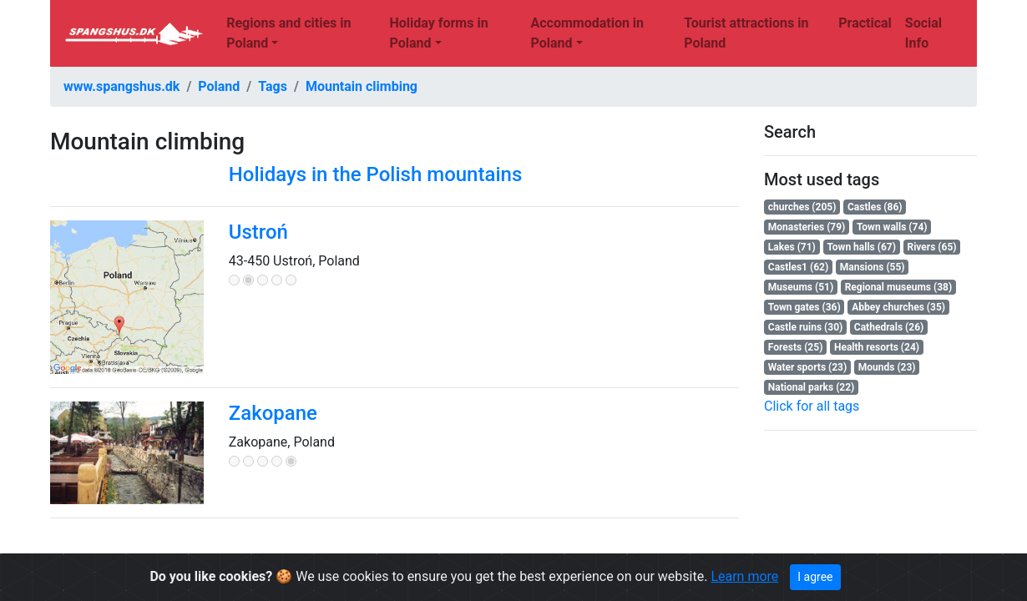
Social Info (923, 33)
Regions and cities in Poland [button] (288, 33)
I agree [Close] (814, 576)
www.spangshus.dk (121, 86)
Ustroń (258, 232)
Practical (865, 23)
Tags (272, 86)
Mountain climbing (361, 86)
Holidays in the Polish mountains (375, 174)
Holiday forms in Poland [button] (438, 33)
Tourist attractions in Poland (746, 33)
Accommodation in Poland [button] (587, 33)
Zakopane (273, 413)
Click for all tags (811, 406)
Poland (219, 86)
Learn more (744, 576)
